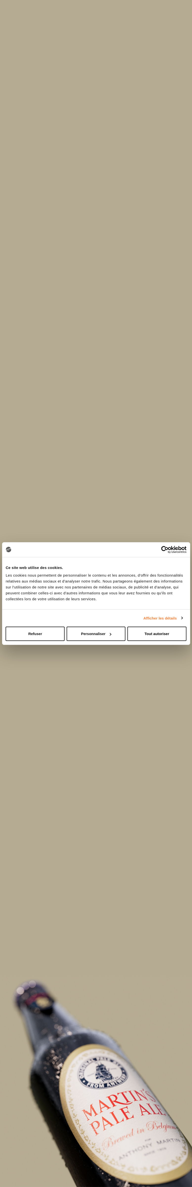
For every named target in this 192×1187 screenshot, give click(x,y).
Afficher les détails (160, 618)
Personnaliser (96, 634)
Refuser (35, 634)
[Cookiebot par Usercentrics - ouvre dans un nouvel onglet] (164, 549)
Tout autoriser (157, 634)
